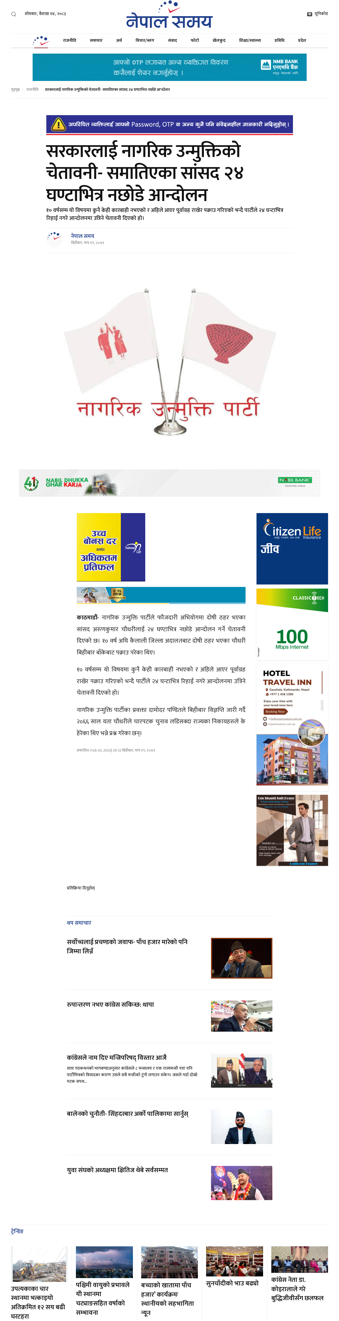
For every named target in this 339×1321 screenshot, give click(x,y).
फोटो (195, 40)
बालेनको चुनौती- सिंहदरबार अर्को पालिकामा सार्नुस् (127, 1113)
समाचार (96, 40)
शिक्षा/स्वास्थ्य (250, 40)
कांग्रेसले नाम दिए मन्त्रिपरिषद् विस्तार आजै (117, 1057)
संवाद (172, 40)
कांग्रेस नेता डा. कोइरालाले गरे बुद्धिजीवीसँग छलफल (297, 1289)
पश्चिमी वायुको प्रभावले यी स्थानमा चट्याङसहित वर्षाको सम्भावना (103, 1299)
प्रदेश (302, 40)
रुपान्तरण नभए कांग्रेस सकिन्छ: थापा (111, 1004)
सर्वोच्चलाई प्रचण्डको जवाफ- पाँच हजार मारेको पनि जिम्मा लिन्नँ (127, 947)
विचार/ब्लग (145, 40)
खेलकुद (219, 40)
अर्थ (119, 40)
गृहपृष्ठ (15, 89)
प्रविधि (279, 40)
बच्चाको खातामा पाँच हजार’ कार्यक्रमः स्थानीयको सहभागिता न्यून (167, 1299)
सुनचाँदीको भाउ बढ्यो (232, 1283)
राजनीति (69, 40)
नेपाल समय (82, 236)
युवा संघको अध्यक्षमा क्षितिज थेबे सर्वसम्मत (117, 1170)
